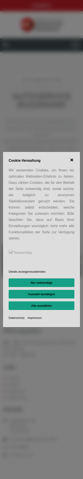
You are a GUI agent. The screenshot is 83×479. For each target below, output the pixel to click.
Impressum (34, 317)
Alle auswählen (41, 305)
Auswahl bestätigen (41, 294)
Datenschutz (17, 317)
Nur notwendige (41, 282)
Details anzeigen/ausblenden (27, 271)
